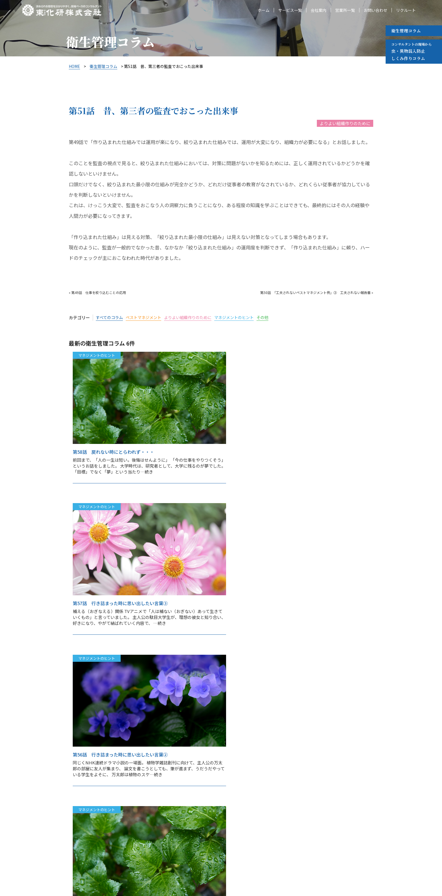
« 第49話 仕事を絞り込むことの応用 (97, 292)
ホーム (263, 10)
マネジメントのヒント (243, 317)
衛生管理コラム (406, 31)
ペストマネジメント (147, 317)
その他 (273, 317)
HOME (74, 66)
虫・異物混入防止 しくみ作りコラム (411, 51)
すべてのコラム (110, 317)
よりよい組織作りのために (345, 123)
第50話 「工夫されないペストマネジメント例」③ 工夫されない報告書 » (316, 292)
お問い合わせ (375, 10)
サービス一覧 (290, 10)
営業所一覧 (345, 10)
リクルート (406, 10)
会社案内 (318, 10)
